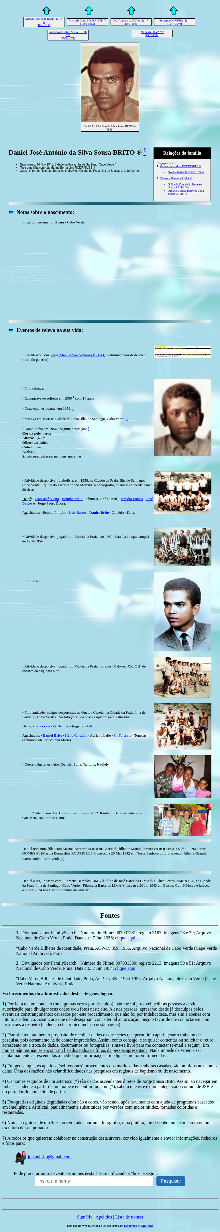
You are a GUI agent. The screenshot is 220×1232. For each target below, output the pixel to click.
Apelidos (103, 1217)
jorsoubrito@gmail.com (43, 1156)
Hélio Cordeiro (76, 735)
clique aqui (125, 937)
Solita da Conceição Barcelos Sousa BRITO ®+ (185, 186)
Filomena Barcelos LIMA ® (176, 178)
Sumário (85, 1217)
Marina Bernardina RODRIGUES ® (180, 166)
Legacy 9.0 (130, 1225)
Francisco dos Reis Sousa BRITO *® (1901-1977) (68, 35)
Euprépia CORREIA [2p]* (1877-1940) (174, 22)
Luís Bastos (78, 512)
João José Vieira (47, 499)
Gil (90, 726)
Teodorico (43, 726)
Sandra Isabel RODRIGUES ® (186, 172)
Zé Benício (61, 726)
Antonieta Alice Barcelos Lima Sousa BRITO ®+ (186, 192)
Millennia (147, 1225)
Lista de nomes (129, 1217)
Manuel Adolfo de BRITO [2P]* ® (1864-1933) (44, 22)
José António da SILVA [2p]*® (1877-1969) (131, 22)
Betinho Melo (72, 499)
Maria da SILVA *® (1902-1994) (152, 33)
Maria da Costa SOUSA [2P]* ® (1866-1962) (87, 22)
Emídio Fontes (132, 499)
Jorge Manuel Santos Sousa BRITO (77, 355)
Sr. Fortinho (123, 735)
